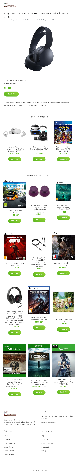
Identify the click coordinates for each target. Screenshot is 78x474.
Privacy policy (45, 447)
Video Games (18, 80)
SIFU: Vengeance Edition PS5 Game (15, 264)
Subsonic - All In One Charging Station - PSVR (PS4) (39, 149)
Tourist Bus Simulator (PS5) (14, 212)
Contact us (44, 439)
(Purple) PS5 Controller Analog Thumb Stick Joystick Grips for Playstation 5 (39, 208)
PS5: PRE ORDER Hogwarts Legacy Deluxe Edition (63, 207)
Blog (42, 436)
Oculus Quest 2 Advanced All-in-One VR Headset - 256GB (15, 149)
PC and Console (9, 443)
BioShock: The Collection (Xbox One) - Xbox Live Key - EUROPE (39, 382)
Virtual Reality (9, 454)
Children (7, 439)
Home (6, 20)
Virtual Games (9, 451)
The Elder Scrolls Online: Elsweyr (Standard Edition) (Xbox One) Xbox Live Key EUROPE (14, 383)
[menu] (72, 4)
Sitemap (43, 451)
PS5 (25, 80)
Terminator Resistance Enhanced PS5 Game (39, 319)
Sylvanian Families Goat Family (63, 320)
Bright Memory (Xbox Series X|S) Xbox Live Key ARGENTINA (63, 382)
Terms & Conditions (47, 443)
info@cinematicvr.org (48, 423)
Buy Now (11, 94)
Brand (6, 436)
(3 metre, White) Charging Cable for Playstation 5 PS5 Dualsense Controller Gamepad (39, 262)
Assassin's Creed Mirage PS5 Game (63, 264)
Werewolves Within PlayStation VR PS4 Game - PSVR (63, 149)
